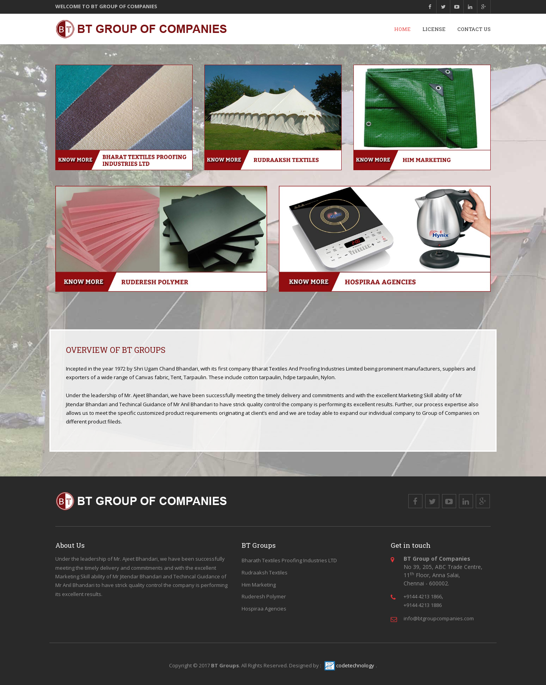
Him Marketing (259, 584)
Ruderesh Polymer (264, 596)
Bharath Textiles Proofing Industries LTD (289, 560)
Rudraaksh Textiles (265, 572)
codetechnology (349, 665)
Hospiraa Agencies (264, 608)
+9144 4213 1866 (423, 596)
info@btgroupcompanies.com (439, 618)
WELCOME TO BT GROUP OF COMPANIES (106, 5)
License (434, 29)
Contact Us (474, 29)
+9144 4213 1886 (423, 605)
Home (402, 29)
